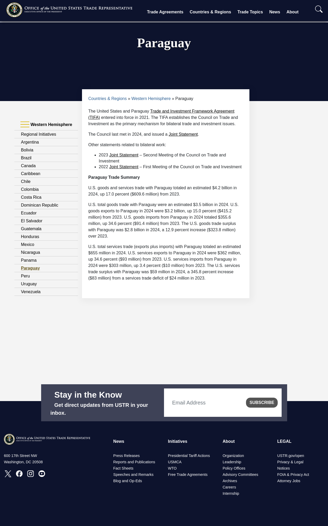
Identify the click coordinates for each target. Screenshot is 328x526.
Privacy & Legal (290, 462)
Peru (25, 276)
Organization (233, 456)
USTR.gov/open (290, 456)
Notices (283, 468)
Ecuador (29, 213)
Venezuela (31, 292)
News (274, 12)
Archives (230, 481)
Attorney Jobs (288, 481)
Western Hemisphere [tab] (46, 124)
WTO (172, 468)
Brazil (26, 158)
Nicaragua (30, 252)
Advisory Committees (240, 474)
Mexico (27, 244)
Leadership (232, 462)
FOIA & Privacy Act (293, 474)
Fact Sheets (123, 468)
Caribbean (30, 173)
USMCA (175, 462)
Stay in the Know (88, 394)
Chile (25, 181)
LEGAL (284, 441)
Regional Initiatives (38, 134)
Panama (29, 260)
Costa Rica (31, 197)
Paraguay (30, 268)
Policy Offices (234, 468)
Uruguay (29, 284)
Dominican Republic (39, 205)
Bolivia (27, 150)
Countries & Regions (210, 12)
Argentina (30, 142)
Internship (231, 493)
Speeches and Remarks (133, 474)
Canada (28, 166)
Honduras (30, 236)
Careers (229, 487)
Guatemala (31, 229)
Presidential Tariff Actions (189, 456)
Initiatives (177, 441)
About (292, 12)
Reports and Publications (134, 462)
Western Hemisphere (151, 98)
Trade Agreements (165, 12)
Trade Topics (250, 12)
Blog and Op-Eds (127, 481)
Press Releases (126, 456)
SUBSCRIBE (261, 402)
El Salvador (31, 221)
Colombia (30, 189)
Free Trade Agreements (187, 474)
